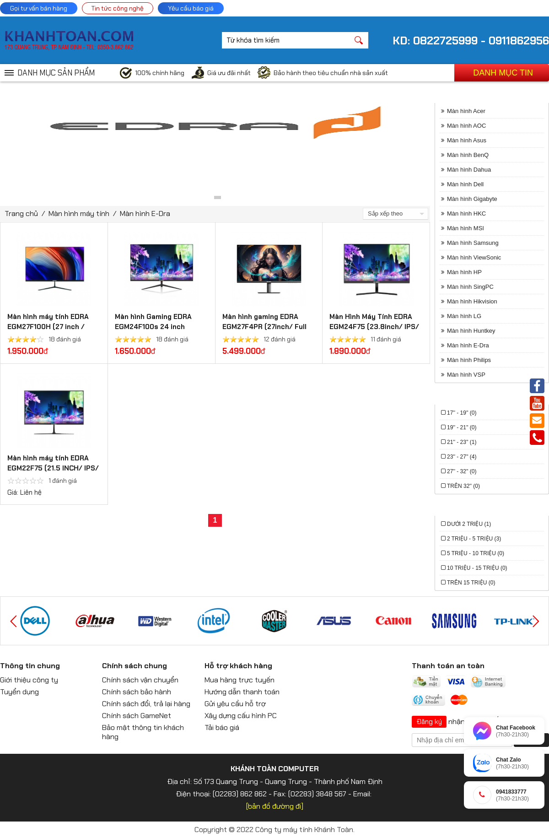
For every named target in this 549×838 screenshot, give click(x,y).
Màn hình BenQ (468, 154)
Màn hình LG (464, 316)
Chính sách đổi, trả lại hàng (146, 703)
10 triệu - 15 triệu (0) (477, 568)
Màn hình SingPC (470, 286)
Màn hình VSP (466, 374)
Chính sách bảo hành (136, 692)
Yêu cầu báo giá (191, 8)
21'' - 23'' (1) (462, 442)
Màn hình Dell (465, 184)
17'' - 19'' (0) (462, 413)
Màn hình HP (464, 272)
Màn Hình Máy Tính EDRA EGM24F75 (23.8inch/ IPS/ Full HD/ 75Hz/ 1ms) (374, 326)
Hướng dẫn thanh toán (242, 692)
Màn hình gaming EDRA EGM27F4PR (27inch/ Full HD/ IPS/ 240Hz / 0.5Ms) (264, 326)
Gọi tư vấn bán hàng (38, 8)
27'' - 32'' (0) (462, 471)
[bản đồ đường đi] (274, 806)
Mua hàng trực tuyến (239, 680)
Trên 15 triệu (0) (471, 582)
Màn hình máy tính (78, 213)
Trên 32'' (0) (463, 486)
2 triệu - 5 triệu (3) (474, 538)
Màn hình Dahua (469, 169)
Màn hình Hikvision (472, 301)
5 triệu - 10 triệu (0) (475, 553)
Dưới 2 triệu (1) (469, 524)
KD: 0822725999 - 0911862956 (471, 40)
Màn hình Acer (466, 111)
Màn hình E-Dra (145, 213)
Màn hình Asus (466, 140)
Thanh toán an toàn (448, 665)
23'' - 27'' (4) (462, 457)
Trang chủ (21, 213)
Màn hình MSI (465, 228)
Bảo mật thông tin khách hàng (143, 732)
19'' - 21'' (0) (462, 427)
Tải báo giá (222, 727)
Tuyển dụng (19, 692)
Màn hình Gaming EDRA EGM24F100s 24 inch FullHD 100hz (153, 326)
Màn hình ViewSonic (474, 257)
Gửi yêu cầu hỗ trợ (235, 703)
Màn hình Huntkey (471, 330)
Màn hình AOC (466, 125)
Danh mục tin (503, 72)
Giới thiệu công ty (29, 680)
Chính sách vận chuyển (140, 680)
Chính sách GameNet (136, 715)
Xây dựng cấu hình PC (241, 715)
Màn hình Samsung (473, 242)
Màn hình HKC (466, 213)
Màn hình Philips (469, 360)
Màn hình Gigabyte (472, 198)
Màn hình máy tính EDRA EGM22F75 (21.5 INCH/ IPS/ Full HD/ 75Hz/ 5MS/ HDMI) (53, 468)
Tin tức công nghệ (118, 8)
